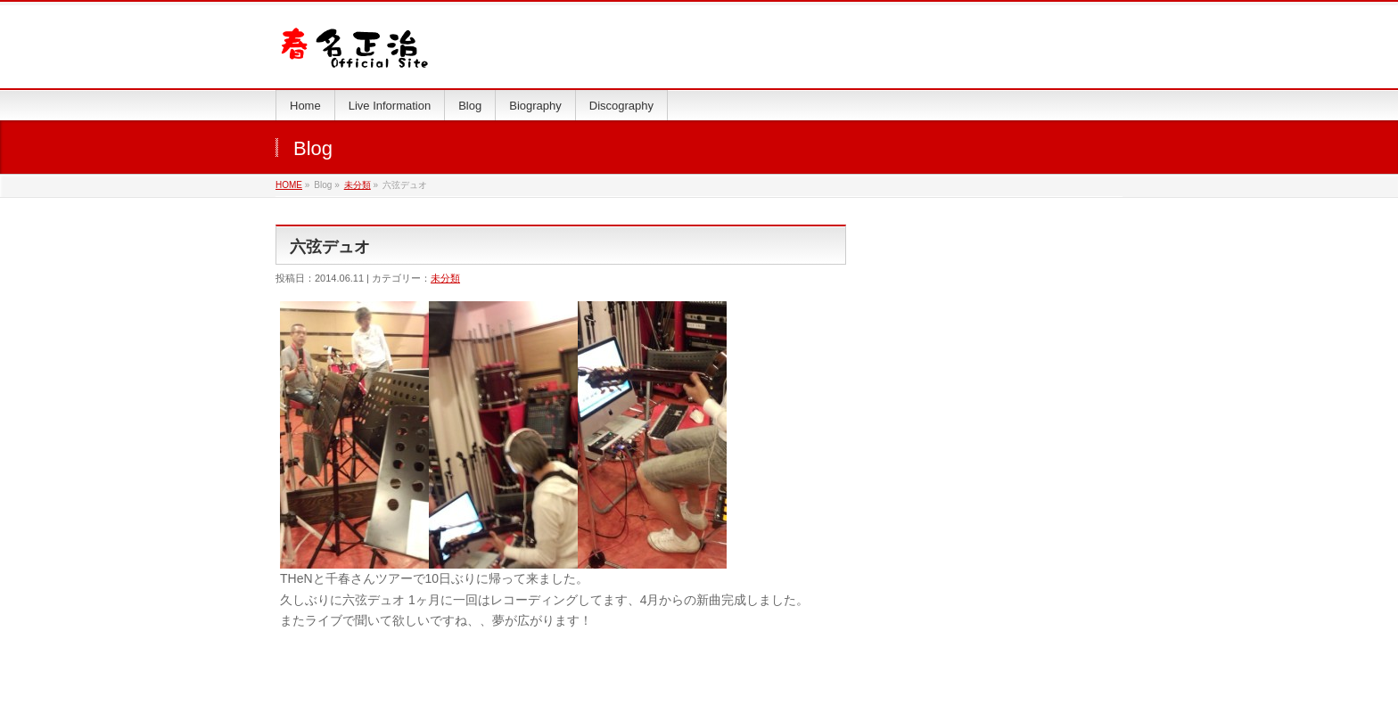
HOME (288, 185)
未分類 (357, 185)
